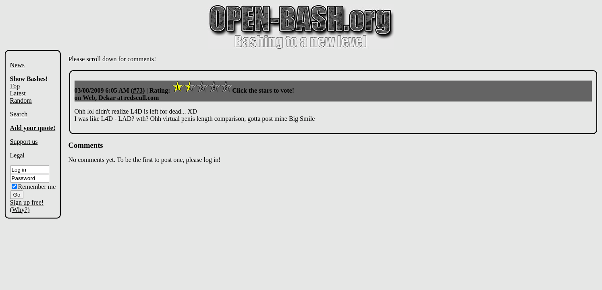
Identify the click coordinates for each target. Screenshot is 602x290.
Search (19, 114)
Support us (24, 141)
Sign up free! (27, 202)
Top (15, 86)
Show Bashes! (29, 78)
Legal (17, 155)
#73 (138, 90)
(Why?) (20, 209)
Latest (18, 93)
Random (21, 100)
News (17, 65)
